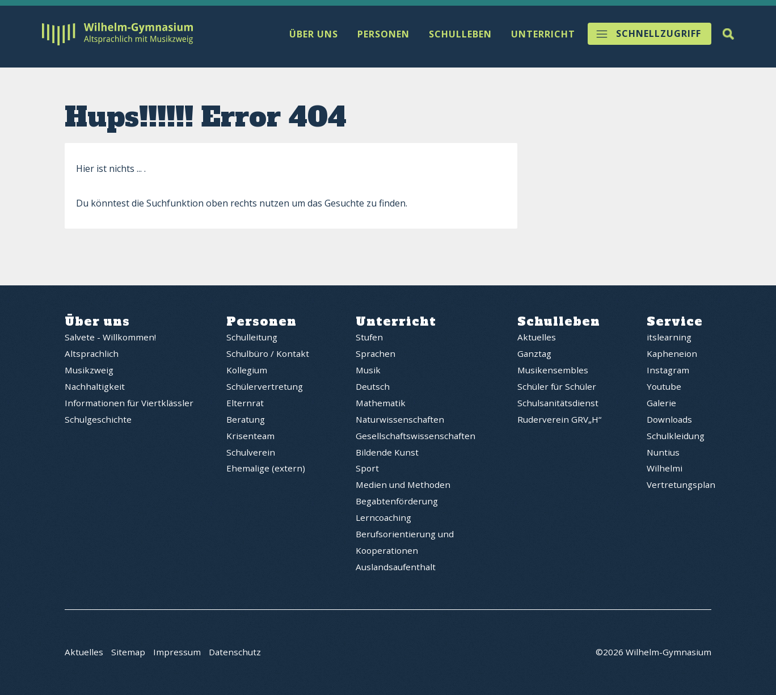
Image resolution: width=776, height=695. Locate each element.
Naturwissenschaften (400, 419)
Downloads (669, 419)
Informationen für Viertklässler (129, 402)
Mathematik (381, 402)
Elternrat (245, 402)
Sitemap (128, 652)
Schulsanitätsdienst (557, 402)
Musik (368, 370)
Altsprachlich (92, 353)
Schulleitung (251, 337)
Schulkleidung (676, 435)
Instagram (668, 370)
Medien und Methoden (403, 484)
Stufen (369, 337)
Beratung (245, 419)
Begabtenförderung (397, 501)
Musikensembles (552, 370)
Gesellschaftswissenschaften (415, 435)
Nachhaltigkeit (95, 386)
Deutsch (373, 386)
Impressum (177, 652)
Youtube (664, 386)
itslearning (669, 337)
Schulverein (250, 452)
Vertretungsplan (681, 484)
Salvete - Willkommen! (110, 337)
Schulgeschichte (98, 419)
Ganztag (534, 353)
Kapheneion (672, 353)
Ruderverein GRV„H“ (559, 419)
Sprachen (375, 353)
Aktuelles (536, 337)
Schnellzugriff (658, 34)
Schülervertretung (264, 386)
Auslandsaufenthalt (396, 566)
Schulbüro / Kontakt (267, 353)
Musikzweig (89, 370)
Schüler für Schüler (556, 386)
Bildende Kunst (387, 452)
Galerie (661, 402)
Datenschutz (235, 652)
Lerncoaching (383, 517)
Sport (367, 468)
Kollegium (246, 370)
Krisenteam (250, 435)
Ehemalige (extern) (265, 468)
